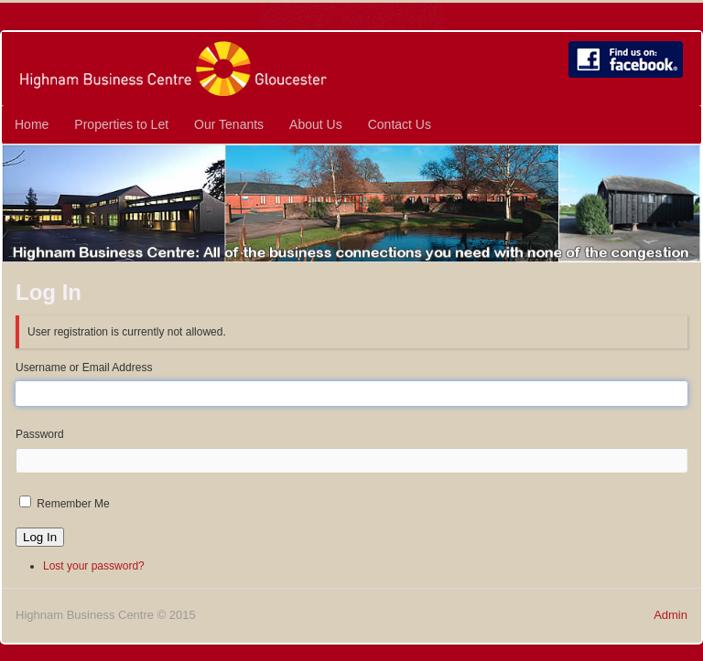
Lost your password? (94, 566)
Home (32, 124)
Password (40, 434)
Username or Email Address (84, 367)
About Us (315, 124)
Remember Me (73, 503)
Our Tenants (229, 124)
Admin (670, 615)
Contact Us (399, 124)
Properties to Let (121, 124)
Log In (40, 537)
